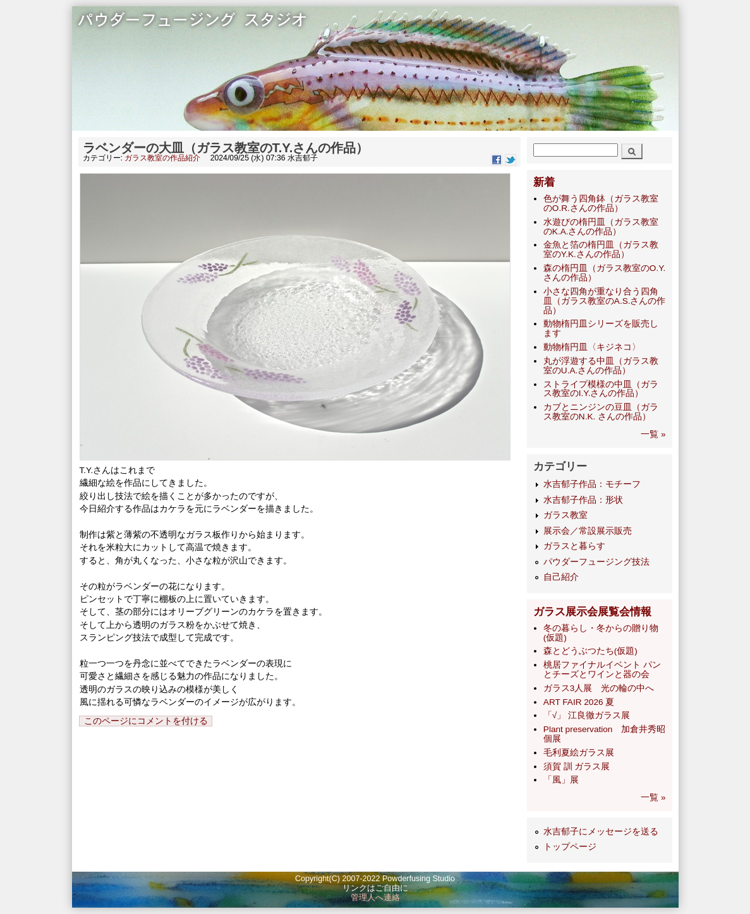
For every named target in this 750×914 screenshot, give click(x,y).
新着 (544, 182)
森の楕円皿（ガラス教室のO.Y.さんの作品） (604, 272)
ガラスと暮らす (574, 546)
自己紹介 (561, 577)
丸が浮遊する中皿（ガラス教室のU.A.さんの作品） (600, 365)
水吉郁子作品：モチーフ (592, 484)
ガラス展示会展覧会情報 (592, 612)
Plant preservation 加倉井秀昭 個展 (604, 734)
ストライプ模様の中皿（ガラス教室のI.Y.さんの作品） (600, 389)
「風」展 (561, 780)
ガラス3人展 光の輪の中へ (599, 688)
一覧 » (653, 434)
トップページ (569, 846)
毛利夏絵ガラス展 (578, 752)
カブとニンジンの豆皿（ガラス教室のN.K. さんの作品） (600, 411)
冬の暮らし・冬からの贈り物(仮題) (600, 632)
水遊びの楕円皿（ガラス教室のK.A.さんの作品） (600, 226)
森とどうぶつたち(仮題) (590, 651)
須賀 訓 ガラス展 (576, 766)
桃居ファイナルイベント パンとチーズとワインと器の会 (602, 669)
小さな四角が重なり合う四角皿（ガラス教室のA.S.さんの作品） (604, 301)
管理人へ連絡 (375, 897)
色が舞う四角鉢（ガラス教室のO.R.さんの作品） (600, 203)
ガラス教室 (565, 515)
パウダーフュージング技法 (596, 562)
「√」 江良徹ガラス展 (586, 715)
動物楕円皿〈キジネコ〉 (592, 347)
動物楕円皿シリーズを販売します (600, 328)
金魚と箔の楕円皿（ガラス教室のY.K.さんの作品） (600, 249)
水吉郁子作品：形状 (583, 500)
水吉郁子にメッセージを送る (600, 831)
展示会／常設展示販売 (587, 531)
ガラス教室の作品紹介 (162, 157)
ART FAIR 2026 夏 (578, 702)
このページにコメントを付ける (146, 721)
